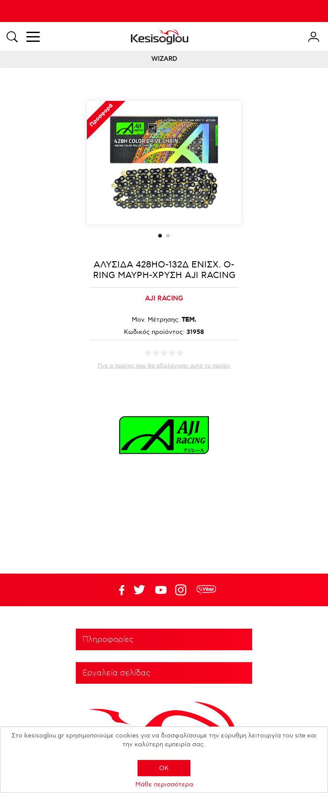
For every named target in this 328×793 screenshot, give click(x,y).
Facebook (117, 589)
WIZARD (164, 59)
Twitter (160, 589)
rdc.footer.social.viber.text (206, 589)
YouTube (139, 589)
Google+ (182, 589)
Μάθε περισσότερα (164, 784)
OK (164, 768)
